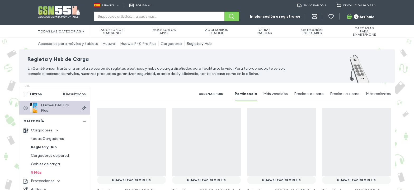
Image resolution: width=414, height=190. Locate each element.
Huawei (109, 43)
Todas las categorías (61, 31)
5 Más (36, 172)
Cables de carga (45, 164)
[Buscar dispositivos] (84, 108)
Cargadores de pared (50, 155)
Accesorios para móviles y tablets (68, 43)
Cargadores (171, 43)
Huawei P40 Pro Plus (138, 43)
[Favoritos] (331, 16)
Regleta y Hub (199, 43)
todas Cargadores (47, 138)
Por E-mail (141, 5)
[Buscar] (231, 16)
